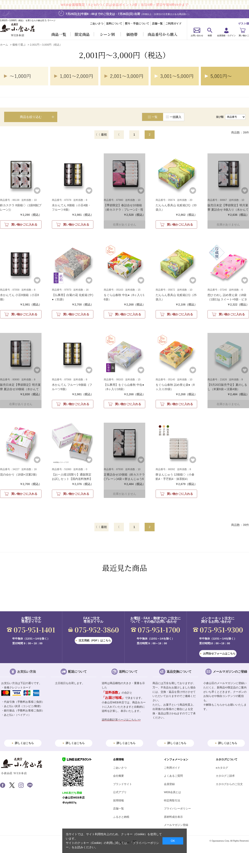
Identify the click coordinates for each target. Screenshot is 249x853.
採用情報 (118, 800)
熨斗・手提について (137, 23)
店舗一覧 (157, 23)
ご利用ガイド (173, 23)
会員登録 (169, 784)
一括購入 (175, 117)
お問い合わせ (197, 35)
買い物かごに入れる (24, 224)
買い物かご (244, 35)
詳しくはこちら (24, 743)
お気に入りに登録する (37, 190)
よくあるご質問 (173, 775)
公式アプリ (120, 792)
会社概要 (118, 775)
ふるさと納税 (121, 816)
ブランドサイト (122, 784)
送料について (114, 23)
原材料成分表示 (173, 816)
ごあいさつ (96, 23)
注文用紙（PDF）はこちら (95, 640)
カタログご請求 (225, 775)
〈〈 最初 (100, 134)
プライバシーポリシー (177, 808)
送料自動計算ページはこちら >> (121, 719)
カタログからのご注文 (229, 784)
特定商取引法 (172, 800)
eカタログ (222, 767)
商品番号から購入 (162, 34)
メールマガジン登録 (176, 824)
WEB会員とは (172, 792)
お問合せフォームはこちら (219, 653)
